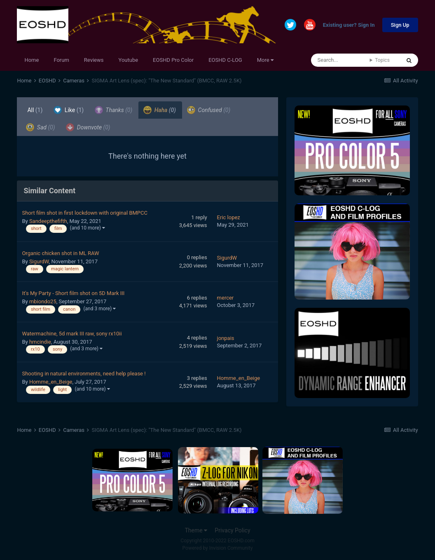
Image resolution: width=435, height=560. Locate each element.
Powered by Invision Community (217, 548)
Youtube (128, 60)
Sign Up (400, 25)
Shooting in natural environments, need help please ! (83, 373)
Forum (61, 60)
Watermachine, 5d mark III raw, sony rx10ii (72, 333)
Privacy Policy (232, 530)
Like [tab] (69, 110)
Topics (382, 60)
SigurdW (39, 261)
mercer (225, 298)
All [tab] (34, 110)
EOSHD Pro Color (173, 60)
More (265, 60)
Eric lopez (228, 217)
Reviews (94, 60)
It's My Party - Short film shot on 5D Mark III (73, 293)
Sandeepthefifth (48, 221)
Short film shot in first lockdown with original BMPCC (84, 213)
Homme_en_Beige (50, 382)
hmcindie (40, 342)
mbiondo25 (42, 301)
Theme (196, 530)
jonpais (225, 338)
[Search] (340, 60)
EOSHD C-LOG (225, 60)
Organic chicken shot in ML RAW (60, 253)
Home (31, 60)
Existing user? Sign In (349, 25)
